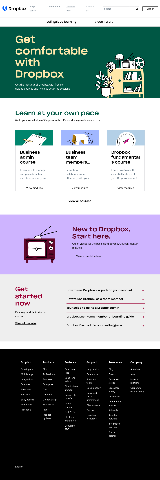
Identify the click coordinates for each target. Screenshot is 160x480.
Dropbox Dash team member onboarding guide (100, 317)
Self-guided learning (61, 22)
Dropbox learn (70, 8)
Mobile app (27, 374)
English (19, 466)
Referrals (113, 410)
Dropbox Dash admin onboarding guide (94, 325)
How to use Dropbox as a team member (95, 299)
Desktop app (27, 369)
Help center (33, 8)
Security (25, 394)
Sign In (150, 8)
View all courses (80, 201)
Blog (111, 369)
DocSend (48, 394)
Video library (104, 22)
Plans (46, 409)
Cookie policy (94, 388)
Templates (26, 404)
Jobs (132, 374)
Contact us (90, 8)
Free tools (26, 409)
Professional (49, 374)
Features (25, 384)
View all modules (25, 323)
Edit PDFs (70, 412)
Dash (45, 389)
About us (135, 369)
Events (112, 374)
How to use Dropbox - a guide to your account (99, 290)
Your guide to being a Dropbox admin (93, 308)
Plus (45, 369)
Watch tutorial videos (88, 256)
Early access (27, 399)
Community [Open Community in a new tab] (53, 6)
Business (47, 379)
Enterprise (48, 384)
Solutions (26, 389)
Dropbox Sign (50, 399)
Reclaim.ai (48, 404)
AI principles (93, 405)
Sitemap (91, 410)
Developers (114, 396)
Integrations (27, 379)
